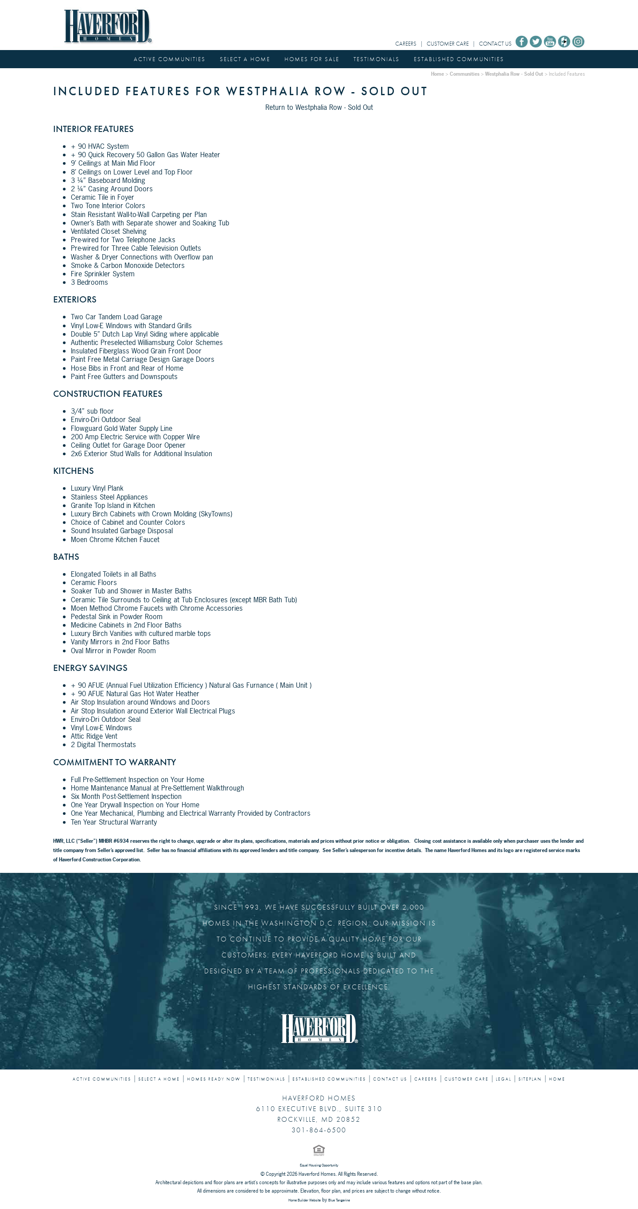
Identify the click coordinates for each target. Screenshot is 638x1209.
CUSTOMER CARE (448, 43)
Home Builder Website (304, 1200)
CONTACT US (495, 43)
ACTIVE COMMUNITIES (170, 59)
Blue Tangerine (339, 1200)
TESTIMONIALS (377, 59)
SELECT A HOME (245, 59)
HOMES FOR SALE (311, 59)
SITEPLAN (530, 1079)
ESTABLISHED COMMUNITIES (459, 59)
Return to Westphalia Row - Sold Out (319, 107)
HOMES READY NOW (214, 1079)
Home (437, 73)
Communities (464, 73)
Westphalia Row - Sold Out (514, 73)
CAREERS (405, 43)
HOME (557, 1079)
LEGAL (503, 1079)
